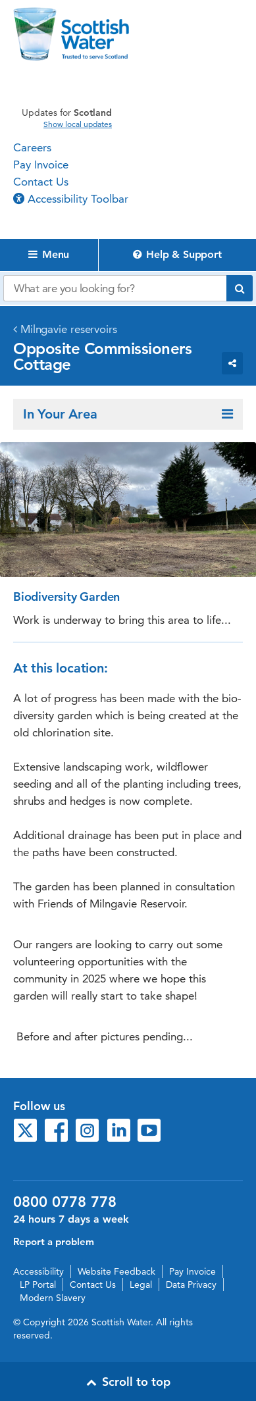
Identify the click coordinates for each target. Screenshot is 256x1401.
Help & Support (177, 254)
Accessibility (38, 1271)
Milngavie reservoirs (68, 329)
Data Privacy (191, 1284)
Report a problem (53, 1241)
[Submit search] (239, 288)
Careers (32, 147)
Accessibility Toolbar (70, 198)
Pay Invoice (40, 164)
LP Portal (38, 1284)
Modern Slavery (53, 1298)
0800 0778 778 (64, 1202)
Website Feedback (116, 1271)
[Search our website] (114, 288)
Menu (48, 254)
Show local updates (77, 124)
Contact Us (40, 181)
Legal (141, 1284)
